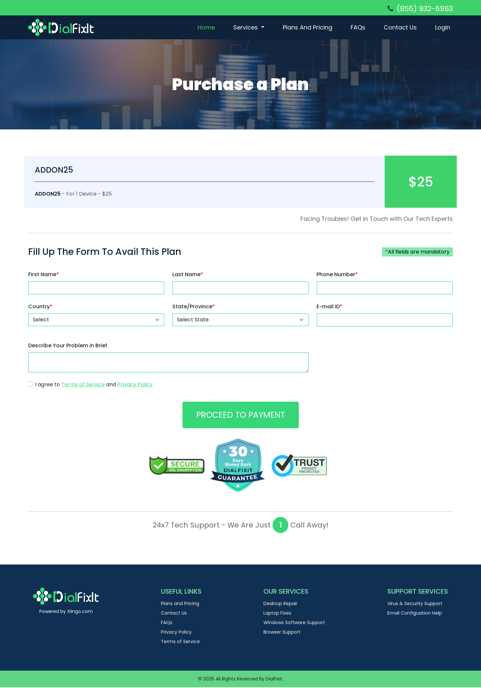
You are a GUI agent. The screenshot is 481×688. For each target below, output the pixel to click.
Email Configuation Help (414, 613)
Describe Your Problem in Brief (67, 345)
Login (442, 27)
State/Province (193, 307)
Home (206, 27)
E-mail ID (329, 307)
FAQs (358, 27)
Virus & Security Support (414, 604)
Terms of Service (180, 642)
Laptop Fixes (277, 613)
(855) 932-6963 (420, 9)
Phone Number (337, 274)
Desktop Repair (280, 604)
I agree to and (94, 384)
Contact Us (174, 613)
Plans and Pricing (307, 27)
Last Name (187, 274)
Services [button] (246, 27)
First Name (43, 274)
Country (40, 307)
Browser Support (281, 632)
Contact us (400, 27)
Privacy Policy (176, 632)
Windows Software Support (294, 623)
